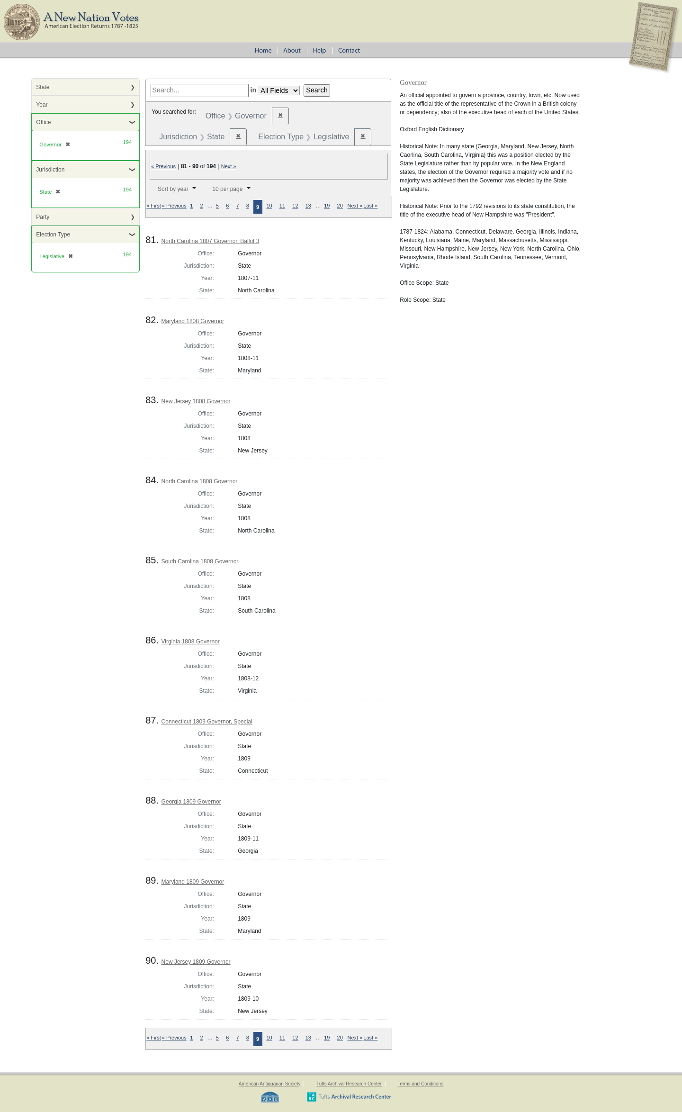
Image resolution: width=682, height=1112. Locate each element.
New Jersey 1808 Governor (196, 401)
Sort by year (173, 189)
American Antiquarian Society (270, 1083)
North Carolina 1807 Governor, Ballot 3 (211, 241)
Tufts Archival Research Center (349, 1083)
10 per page (227, 189)
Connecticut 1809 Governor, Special (207, 721)
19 (327, 205)
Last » (370, 205)
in (254, 90)
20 (340, 205)
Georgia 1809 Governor (191, 801)
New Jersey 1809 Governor (196, 961)
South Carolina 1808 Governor (200, 561)
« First (153, 205)
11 (282, 205)
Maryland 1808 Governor (193, 321)
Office (43, 122)
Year (41, 104)
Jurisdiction (50, 169)
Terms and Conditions (420, 1083)
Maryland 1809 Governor (193, 881)
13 (308, 205)
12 (295, 205)
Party (42, 217)
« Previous (163, 166)
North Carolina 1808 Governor (200, 481)
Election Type (53, 234)
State (42, 87)
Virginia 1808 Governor (191, 641)
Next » (228, 166)
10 (269, 205)
